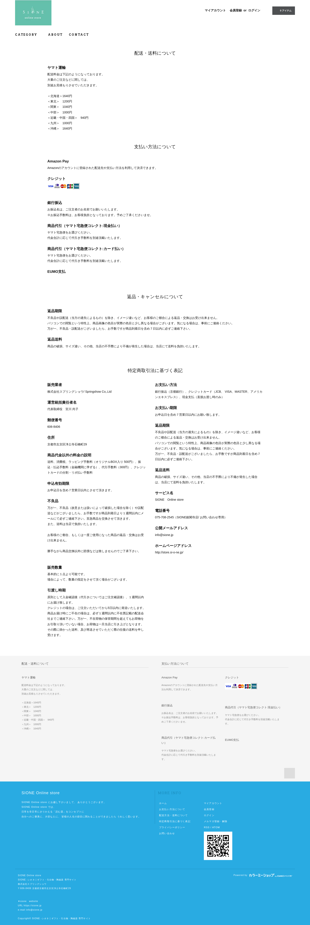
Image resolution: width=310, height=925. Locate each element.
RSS (206, 827)
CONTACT (79, 34)
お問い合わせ (167, 833)
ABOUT (55, 34)
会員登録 (236, 10)
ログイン (254, 10)
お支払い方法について (172, 809)
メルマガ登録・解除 (215, 821)
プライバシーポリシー (172, 827)
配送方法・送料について (173, 815)
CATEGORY (28, 34)
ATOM (216, 827)
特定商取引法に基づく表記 (174, 821)
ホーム (163, 803)
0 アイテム (283, 10)
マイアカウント (215, 10)
